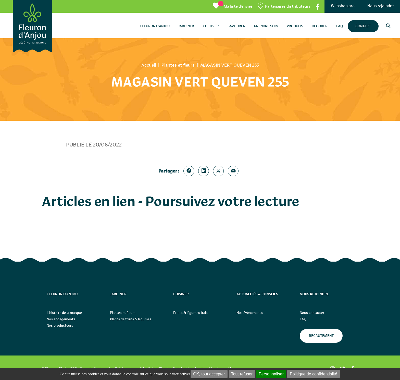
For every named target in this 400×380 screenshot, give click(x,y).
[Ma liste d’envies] (233, 6)
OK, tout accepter (209, 374)
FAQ (303, 319)
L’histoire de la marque (64, 313)
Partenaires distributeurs (287, 6)
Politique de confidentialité (313, 374)
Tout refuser (242, 374)
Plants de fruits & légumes (130, 319)
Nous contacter (312, 313)
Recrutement (321, 336)
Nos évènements (249, 313)
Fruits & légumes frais (190, 313)
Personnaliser (271, 374)
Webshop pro (343, 5)
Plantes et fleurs (122, 313)
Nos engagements (61, 319)
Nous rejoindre (380, 5)
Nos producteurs (60, 325)
